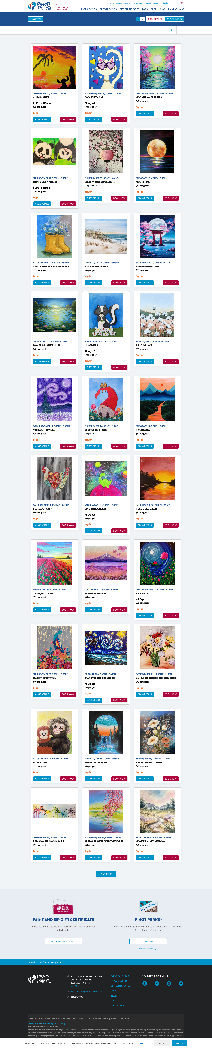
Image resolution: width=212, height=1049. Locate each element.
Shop (154, 9)
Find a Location (152, 3)
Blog (162, 9)
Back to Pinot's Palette (121, 3)
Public (155, 19)
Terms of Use (34, 1023)
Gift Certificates (129, 9)
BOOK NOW (68, 119)
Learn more (143, 1043)
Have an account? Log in (148, 948)
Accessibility (60, 1023)
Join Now (148, 941)
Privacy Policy (47, 1023)
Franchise (138, 3)
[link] (172, 30)
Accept (179, 1043)
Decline (162, 1043)
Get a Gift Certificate (63, 941)
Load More (106, 874)
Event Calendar (120, 976)
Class (35, 19)
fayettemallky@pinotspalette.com (86, 991)
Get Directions (77, 986)
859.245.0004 (77, 996)
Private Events (108, 9)
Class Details (42, 119)
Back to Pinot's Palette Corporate (46, 962)
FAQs (145, 9)
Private (174, 19)
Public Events (89, 9)
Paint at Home (176, 9)
